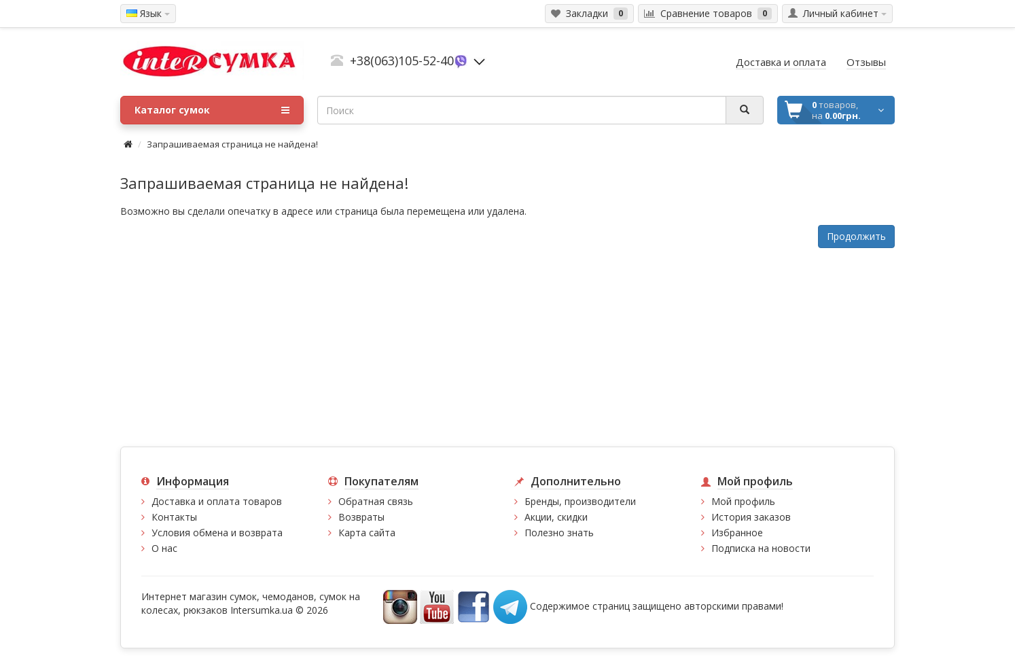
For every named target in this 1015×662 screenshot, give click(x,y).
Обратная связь (375, 501)
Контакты (174, 516)
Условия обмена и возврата (217, 532)
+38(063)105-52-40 (402, 60)
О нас (164, 548)
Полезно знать (559, 532)
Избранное (737, 532)
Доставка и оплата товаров (217, 501)
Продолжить (856, 236)
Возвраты (361, 516)
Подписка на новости (761, 548)
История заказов (751, 516)
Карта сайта (366, 532)
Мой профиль (743, 501)
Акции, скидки (556, 516)
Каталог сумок (212, 110)
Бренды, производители (580, 501)
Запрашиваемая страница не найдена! (232, 144)
